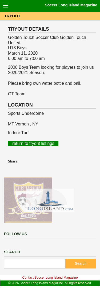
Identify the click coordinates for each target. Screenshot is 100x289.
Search (80, 263)
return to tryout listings (33, 143)
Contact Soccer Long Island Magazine (50, 277)
